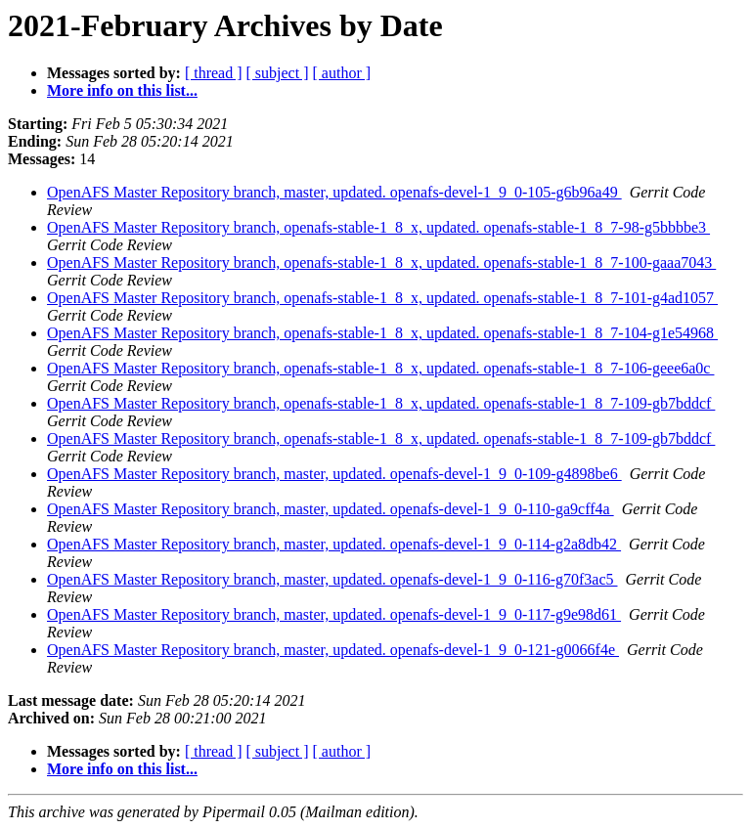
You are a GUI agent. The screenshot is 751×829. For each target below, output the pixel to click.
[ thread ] (214, 73)
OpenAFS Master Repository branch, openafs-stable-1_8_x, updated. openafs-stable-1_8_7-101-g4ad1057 (382, 297)
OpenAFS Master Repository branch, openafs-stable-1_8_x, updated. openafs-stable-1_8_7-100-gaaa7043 (381, 262)
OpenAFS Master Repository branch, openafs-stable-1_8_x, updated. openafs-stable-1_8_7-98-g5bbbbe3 (378, 227)
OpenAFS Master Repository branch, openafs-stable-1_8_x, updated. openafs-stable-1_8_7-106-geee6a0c (380, 368)
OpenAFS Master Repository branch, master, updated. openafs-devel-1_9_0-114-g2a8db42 (334, 544)
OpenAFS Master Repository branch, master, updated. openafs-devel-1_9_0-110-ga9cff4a (330, 509)
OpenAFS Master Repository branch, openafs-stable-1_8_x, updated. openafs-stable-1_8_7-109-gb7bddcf (381, 403)
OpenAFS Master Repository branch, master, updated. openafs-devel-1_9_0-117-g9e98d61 (334, 614)
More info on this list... (122, 90)
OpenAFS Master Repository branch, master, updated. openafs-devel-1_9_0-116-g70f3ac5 (332, 579)
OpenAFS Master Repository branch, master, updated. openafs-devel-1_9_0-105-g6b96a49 (334, 192)
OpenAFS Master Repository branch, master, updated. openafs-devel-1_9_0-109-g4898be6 (334, 473)
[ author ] (342, 73)
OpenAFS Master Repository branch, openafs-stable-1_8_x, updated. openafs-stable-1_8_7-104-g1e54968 (382, 333)
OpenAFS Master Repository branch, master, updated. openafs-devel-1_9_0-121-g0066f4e (333, 649)
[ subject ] (277, 73)
